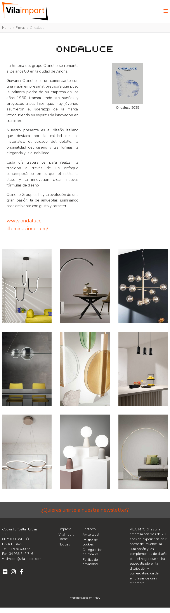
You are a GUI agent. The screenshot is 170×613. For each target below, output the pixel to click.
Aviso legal (91, 534)
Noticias (64, 544)
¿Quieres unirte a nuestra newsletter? (85, 509)
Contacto (89, 529)
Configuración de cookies (92, 552)
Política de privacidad (90, 561)
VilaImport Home (66, 536)
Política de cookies (90, 542)
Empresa (65, 529)
